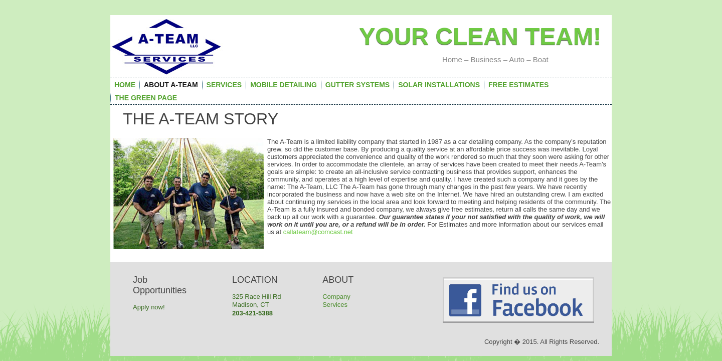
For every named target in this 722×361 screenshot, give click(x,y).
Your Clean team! (480, 36)
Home (124, 85)
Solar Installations (439, 85)
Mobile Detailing (283, 85)
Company (336, 296)
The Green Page (146, 98)
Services (224, 85)
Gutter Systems (357, 85)
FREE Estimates (518, 85)
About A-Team (171, 85)
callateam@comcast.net (318, 232)
